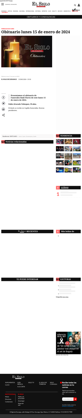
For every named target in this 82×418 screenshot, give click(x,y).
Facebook (3, 99)
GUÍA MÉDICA (20, 383)
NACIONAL (22, 11)
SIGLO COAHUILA (53, 383)
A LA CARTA (21, 386)
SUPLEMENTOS (10, 382)
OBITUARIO (13, 136)
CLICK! (7, 385)
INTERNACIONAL (30, 11)
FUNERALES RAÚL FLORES (7, 28)
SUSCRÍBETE (5, 12)
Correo (4, 110)
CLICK (49, 11)
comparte (3, 116)
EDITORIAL (38, 11)
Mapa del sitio (21, 404)
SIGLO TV (54, 11)
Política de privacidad (21, 397)
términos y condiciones (67, 406)
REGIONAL (15, 11)
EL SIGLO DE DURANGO (9, 79)
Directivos (8, 399)
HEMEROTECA (67, 11)
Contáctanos (9, 402)
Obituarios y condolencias (41, 17)
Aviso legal (21, 401)
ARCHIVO (60, 11)
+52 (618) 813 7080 (66, 412)
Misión (7, 397)
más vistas (65, 297)
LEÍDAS (64, 187)
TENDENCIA (66, 135)
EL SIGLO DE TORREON (43, 383)
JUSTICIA (10, 11)
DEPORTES (44, 11)
